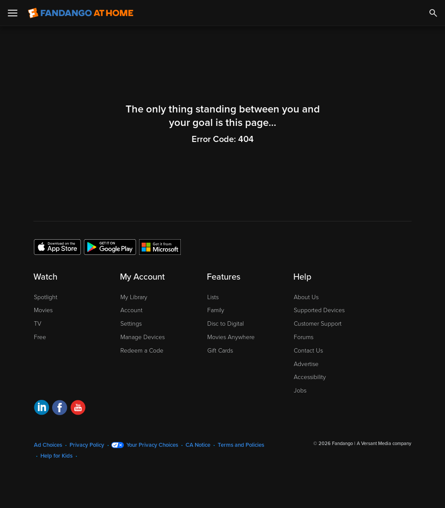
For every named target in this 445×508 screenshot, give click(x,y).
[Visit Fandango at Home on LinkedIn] (41, 408)
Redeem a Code (141, 350)
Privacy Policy (87, 445)
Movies (43, 310)
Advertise (306, 364)
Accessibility (310, 377)
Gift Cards (220, 350)
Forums (303, 337)
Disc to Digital (225, 323)
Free (40, 337)
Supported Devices (319, 310)
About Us (306, 297)
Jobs (300, 390)
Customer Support (318, 323)
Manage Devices (142, 337)
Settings (131, 323)
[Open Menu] (13, 13)
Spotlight (45, 297)
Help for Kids (56, 455)
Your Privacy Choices (152, 445)
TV (37, 323)
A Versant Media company (384, 443)
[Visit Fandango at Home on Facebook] (60, 408)
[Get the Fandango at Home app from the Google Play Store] (109, 246)
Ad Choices (48, 445)
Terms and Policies (241, 445)
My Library (133, 297)
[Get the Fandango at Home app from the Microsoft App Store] (160, 246)
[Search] (433, 13)
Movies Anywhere (231, 337)
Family (215, 310)
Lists (213, 297)
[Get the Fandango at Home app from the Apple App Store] (57, 246)
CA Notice (198, 445)
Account (131, 310)
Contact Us (308, 350)
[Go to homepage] (80, 13)
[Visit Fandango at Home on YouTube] (78, 408)
